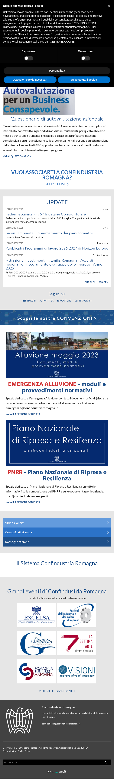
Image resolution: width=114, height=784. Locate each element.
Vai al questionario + (17, 156)
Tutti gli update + (96, 282)
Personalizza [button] (57, 70)
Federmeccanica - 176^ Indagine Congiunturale (46, 214)
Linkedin (29, 300)
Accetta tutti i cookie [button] (84, 79)
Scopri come (57, 184)
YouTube (64, 300)
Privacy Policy (9, 751)
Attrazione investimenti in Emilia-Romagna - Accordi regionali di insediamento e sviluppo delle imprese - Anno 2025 (54, 265)
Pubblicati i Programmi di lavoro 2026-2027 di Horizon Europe (57, 248)
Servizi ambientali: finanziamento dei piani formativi (49, 233)
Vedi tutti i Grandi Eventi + (57, 690)
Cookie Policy (24, 751)
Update (57, 202)
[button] (109, 6)
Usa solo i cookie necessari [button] (30, 79)
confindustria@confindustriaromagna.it (61, 723)
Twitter (46, 300)
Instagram (83, 300)
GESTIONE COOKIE (62, 41)
